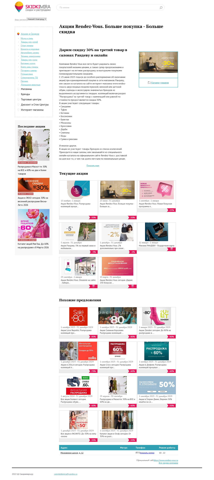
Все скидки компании (168, 463)
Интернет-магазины (32, 109)
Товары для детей (29, 42)
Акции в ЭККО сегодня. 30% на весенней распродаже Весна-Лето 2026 (33, 201)
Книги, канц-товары (29, 67)
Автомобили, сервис (30, 52)
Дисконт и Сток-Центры (35, 104)
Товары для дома (29, 59)
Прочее (24, 81)
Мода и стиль (27, 38)
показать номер (147, 452)
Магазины (26, 89)
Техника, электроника (30, 56)
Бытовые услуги (28, 63)
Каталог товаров (160, 82)
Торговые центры (31, 99)
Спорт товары (27, 45)
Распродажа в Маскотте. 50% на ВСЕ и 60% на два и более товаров (32, 170)
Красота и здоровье (30, 49)
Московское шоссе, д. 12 (72, 452)
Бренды (25, 94)
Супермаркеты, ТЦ (29, 77)
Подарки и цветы (29, 70)
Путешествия (27, 74)
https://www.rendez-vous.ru (166, 460)
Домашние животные (30, 84)
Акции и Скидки (30, 34)
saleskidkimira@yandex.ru (65, 474)
